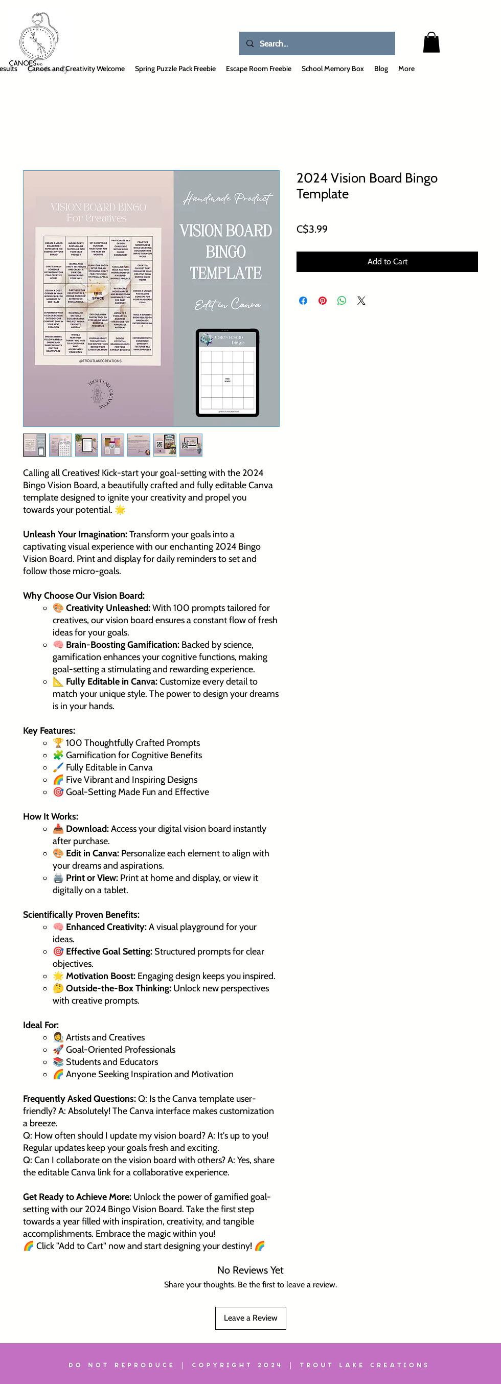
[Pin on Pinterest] (322, 300)
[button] (431, 42)
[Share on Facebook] (303, 300)
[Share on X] (361, 300)
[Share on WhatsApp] (342, 300)
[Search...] (317, 43)
